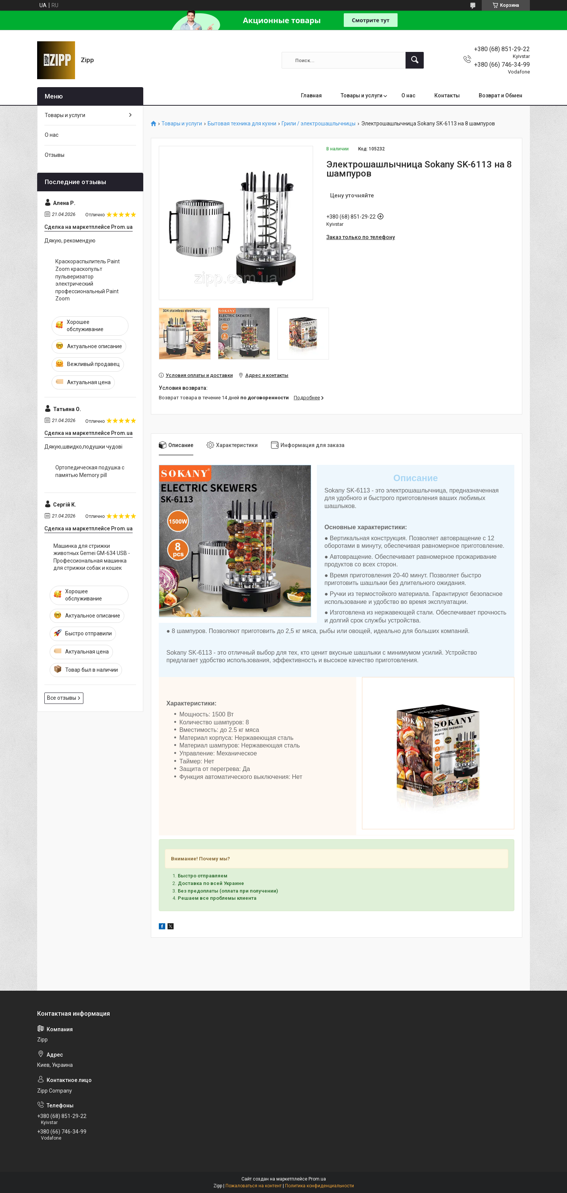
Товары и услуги (361, 95)
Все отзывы (61, 698)
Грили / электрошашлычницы (319, 124)
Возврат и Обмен (500, 95)
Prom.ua (317, 1179)
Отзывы (54, 155)
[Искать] (415, 60)
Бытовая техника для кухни (242, 124)
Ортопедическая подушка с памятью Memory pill (89, 471)
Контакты (447, 95)
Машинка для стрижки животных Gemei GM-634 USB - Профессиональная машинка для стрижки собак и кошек (91, 557)
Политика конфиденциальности (319, 1185)
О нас (408, 95)
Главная (311, 95)
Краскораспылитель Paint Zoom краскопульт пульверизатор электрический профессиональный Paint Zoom (87, 280)
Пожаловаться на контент (254, 1185)
